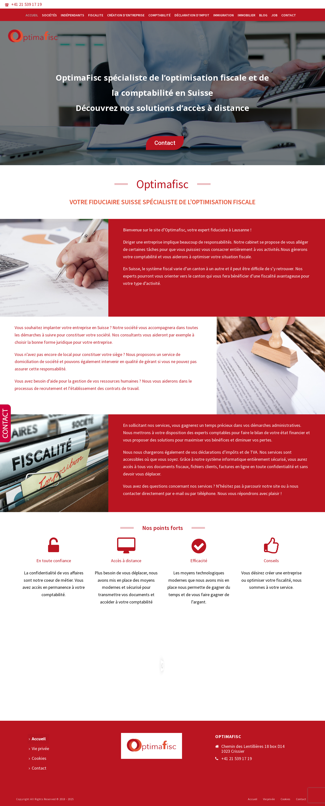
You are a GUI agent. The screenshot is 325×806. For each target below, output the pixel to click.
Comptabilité (159, 15)
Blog (263, 15)
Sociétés (49, 15)
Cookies (37, 758)
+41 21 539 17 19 (26, 4)
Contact (288, 15)
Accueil (32, 15)
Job (274, 15)
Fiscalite (95, 15)
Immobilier (246, 15)
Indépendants (72, 15)
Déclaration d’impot (191, 15)
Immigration (223, 15)
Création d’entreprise (125, 15)
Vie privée (39, 748)
